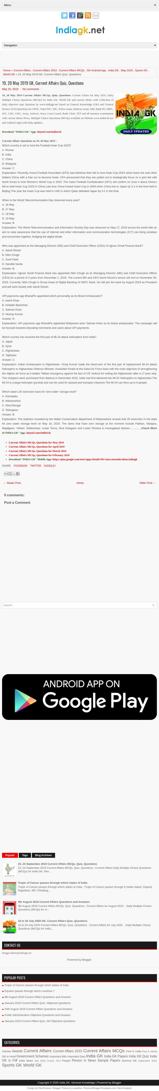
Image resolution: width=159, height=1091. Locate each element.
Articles (6, 1051)
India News (26, 1060)
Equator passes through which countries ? (30, 991)
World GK (9, 74)
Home (7, 70)
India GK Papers (116, 1056)
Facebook (20, 465)
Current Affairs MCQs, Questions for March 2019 (37, 451)
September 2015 (147, 1060)
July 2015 (40, 1060)
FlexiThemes (44, 1088)
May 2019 (127, 70)
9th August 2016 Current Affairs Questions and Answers (54, 901)
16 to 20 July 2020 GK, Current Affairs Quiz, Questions (52, 920)
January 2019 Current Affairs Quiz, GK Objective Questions (40, 1021)
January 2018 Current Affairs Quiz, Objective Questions (38, 1003)
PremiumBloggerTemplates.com (100, 1088)
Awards (17, 1051)
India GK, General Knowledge (77, 1082)
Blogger (86, 959)
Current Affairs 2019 (45, 70)
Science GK (129, 1060)
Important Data (76, 1056)
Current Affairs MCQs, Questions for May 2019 (36, 442)
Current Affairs (22, 70)
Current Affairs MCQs (71, 70)
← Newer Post (12, 482)
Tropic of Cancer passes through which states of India (52, 882)
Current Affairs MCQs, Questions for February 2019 (39, 455)
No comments (31, 89)
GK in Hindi (9, 1056)
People (66, 1060)
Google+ (49, 465)
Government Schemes (33, 1056)
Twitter (35, 465)
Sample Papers (109, 1060)
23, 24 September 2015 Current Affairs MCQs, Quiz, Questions (57, 863)
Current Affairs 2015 (67, 1051)
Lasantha (77, 1088)
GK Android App (96, 70)
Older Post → (148, 482)
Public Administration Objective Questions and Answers (38, 1015)
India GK (113, 70)
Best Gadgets (125, 1088)
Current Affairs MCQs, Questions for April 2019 (37, 446)
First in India (133, 1051)
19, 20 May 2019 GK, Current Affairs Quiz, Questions (43, 83)
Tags (25, 855)
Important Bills (58, 1056)
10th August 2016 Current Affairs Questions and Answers (38, 1009)
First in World (149, 1051)
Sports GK (141, 70)
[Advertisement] (50, 58)
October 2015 (54, 1061)
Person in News (84, 1060)
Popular (10, 855)
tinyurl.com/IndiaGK (38, 432)
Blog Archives (43, 855)
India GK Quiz (139, 1056)
